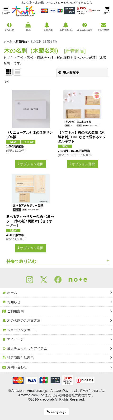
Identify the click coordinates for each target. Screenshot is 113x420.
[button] (6, 10)
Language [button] (56, 412)
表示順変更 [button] (68, 72)
